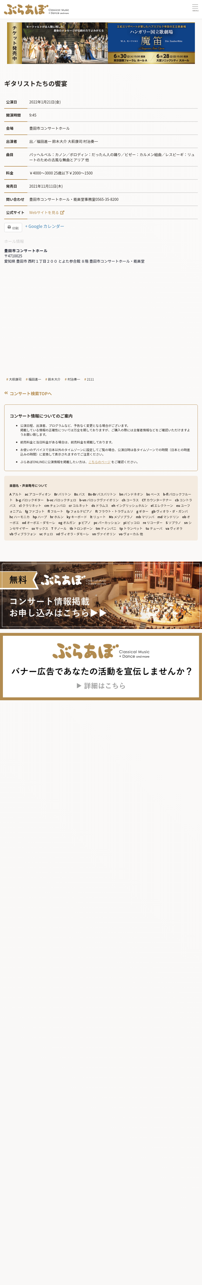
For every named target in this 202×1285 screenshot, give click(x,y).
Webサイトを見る (44, 212)
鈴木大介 (54, 379)
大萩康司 (15, 379)
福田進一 (34, 379)
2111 (90, 379)
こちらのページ (99, 461)
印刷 (13, 227)
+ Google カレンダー (44, 226)
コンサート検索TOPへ (28, 393)
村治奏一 (73, 379)
